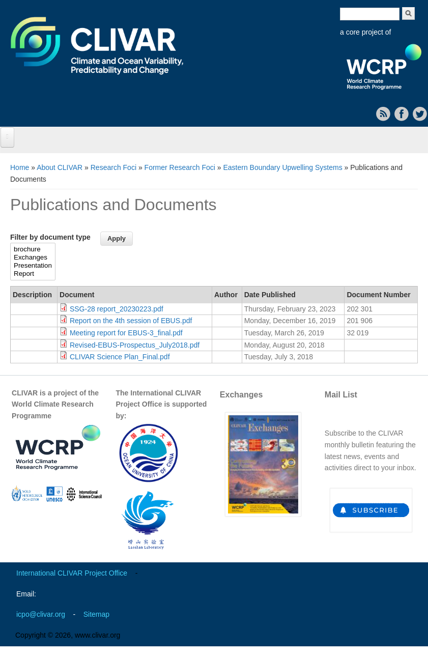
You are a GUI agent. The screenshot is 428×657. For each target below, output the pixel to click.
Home (19, 167)
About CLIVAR (59, 167)
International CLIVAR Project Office (71, 573)
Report (33, 274)
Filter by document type (50, 237)
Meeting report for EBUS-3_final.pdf (126, 333)
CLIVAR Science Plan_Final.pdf (120, 357)
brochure (33, 249)
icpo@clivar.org (40, 614)
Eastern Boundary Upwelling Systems (282, 167)
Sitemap (96, 614)
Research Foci (113, 167)
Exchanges (33, 257)
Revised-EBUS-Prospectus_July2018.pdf (134, 345)
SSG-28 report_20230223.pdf (116, 309)
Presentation (33, 266)
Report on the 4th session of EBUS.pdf (131, 321)
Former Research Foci (180, 167)
